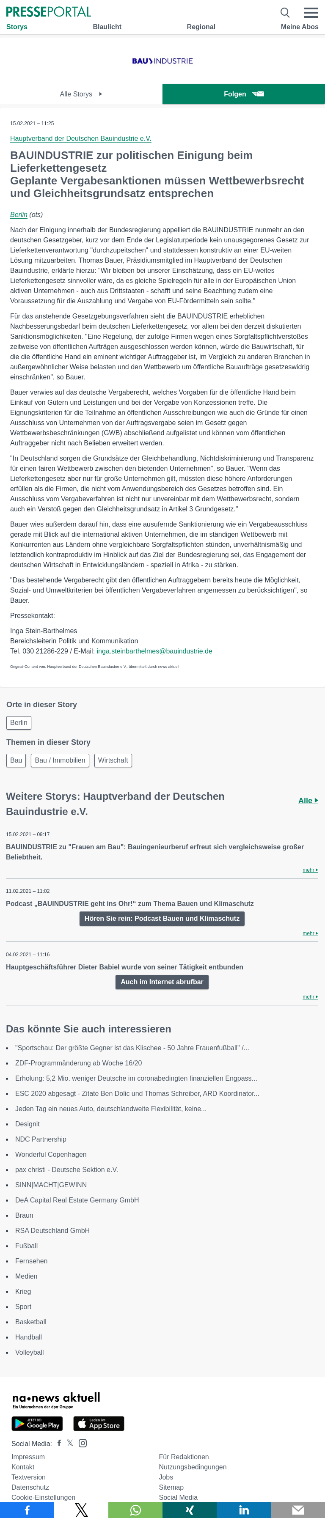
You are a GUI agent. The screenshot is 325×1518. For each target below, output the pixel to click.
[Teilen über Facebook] (27, 1510)
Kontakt (22, 1467)
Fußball (26, 1245)
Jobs (166, 1477)
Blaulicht (107, 26)
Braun (24, 1215)
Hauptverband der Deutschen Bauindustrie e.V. (80, 138)
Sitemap (171, 1487)
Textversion (28, 1477)
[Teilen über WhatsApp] (135, 1510)
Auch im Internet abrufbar (162, 981)
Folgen (243, 94)
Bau (16, 760)
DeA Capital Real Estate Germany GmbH (77, 1200)
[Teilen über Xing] (189, 1510)
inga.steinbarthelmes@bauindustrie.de (154, 651)
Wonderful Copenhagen (51, 1154)
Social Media (178, 1497)
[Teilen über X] (81, 1510)
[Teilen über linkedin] (244, 1510)
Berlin (19, 214)
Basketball (31, 1322)
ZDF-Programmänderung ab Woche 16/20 (78, 1063)
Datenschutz (30, 1487)
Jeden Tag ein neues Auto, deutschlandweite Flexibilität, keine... (111, 1108)
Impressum (28, 1456)
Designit (27, 1124)
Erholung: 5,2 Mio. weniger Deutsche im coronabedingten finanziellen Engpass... (136, 1078)
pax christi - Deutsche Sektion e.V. (66, 1169)
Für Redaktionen (184, 1456)
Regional (201, 26)
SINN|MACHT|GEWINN (51, 1185)
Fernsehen (31, 1261)
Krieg (23, 1291)
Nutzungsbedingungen (192, 1467)
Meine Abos (300, 26)
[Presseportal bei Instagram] (80, 1442)
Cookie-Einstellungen (43, 1497)
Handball (28, 1337)
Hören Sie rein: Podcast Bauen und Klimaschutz (162, 918)
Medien (26, 1276)
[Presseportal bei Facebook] (56, 1443)
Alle (308, 800)
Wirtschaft (113, 760)
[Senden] (298, 1510)
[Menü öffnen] (311, 13)
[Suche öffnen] (285, 13)
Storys (17, 26)
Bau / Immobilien (60, 760)
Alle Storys (81, 94)
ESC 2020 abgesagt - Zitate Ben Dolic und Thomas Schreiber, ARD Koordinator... (137, 1093)
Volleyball (29, 1352)
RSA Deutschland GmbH (52, 1230)
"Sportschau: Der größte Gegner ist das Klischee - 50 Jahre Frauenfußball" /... (132, 1047)
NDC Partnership (40, 1139)
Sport (23, 1306)
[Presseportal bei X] (67, 1443)
